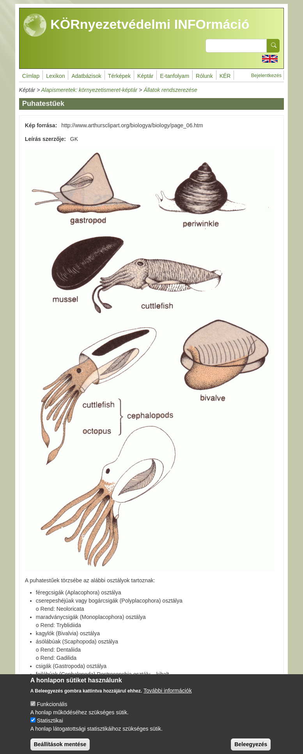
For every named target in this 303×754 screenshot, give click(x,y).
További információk (168, 697)
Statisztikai (50, 727)
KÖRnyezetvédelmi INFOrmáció (136, 25)
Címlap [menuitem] (30, 76)
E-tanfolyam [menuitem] (174, 76)
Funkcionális (52, 710)
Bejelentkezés (266, 75)
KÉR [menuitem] (225, 76)
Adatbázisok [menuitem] (86, 76)
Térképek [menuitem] (119, 76)
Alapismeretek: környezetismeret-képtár (89, 90)
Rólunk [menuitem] (204, 76)
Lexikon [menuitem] (55, 76)
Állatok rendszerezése (170, 90)
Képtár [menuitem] (145, 76)
